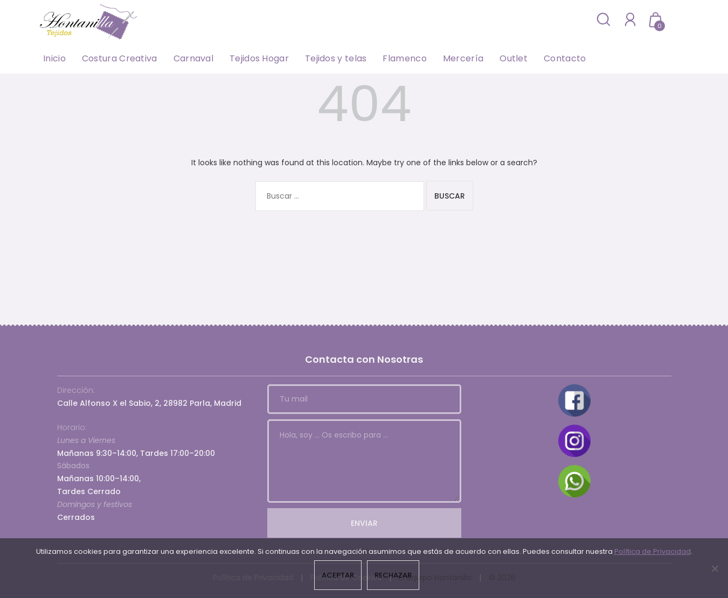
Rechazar (393, 575)
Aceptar (338, 575)
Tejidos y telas (336, 58)
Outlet (514, 58)
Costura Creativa (119, 58)
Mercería (463, 58)
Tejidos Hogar (259, 58)
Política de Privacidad (652, 551)
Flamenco (404, 58)
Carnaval (193, 58)
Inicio (54, 58)
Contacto (565, 58)
